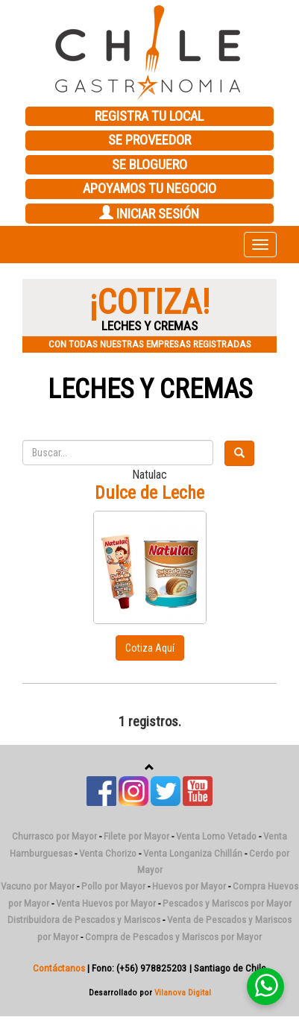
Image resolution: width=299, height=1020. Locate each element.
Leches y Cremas (150, 389)
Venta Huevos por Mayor (106, 903)
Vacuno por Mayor (38, 886)
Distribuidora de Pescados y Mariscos (83, 919)
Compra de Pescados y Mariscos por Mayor (173, 936)
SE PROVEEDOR (149, 140)
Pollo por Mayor (113, 886)
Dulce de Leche (149, 492)
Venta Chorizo (107, 853)
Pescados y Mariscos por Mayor (227, 903)
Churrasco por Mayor (54, 836)
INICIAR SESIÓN (149, 214)
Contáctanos (59, 968)
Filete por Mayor (136, 836)
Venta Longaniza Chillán (192, 853)
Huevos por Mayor (189, 886)
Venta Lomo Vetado (216, 836)
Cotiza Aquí (149, 648)
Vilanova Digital (182, 992)
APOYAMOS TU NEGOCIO (149, 188)
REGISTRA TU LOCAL (149, 116)
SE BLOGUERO (149, 165)
